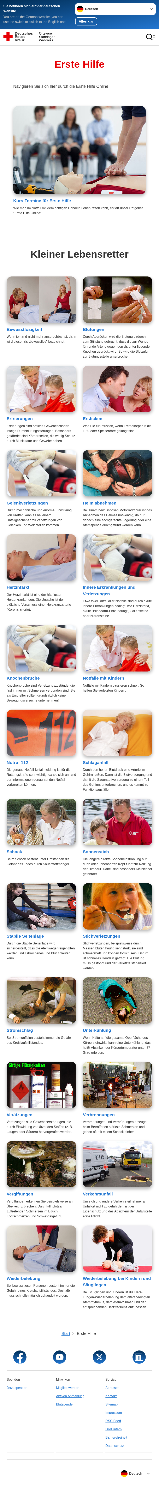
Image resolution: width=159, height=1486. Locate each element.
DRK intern (113, 1429)
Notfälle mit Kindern (103, 678)
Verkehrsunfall (98, 1194)
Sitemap (111, 1404)
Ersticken (92, 418)
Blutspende (64, 1404)
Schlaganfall (95, 762)
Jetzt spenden (17, 1388)
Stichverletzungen (101, 936)
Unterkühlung (97, 1030)
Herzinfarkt (18, 587)
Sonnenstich (96, 851)
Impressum (113, 1412)
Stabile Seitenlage (25, 936)
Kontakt (111, 1396)
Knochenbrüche (23, 678)
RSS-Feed (113, 1421)
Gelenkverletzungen (27, 503)
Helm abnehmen (99, 503)
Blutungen (93, 329)
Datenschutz (114, 1446)
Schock (14, 851)
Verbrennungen (99, 1114)
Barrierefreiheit (116, 1437)
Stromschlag (20, 1030)
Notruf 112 (17, 762)
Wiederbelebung (23, 1278)
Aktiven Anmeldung (70, 1396)
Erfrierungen (20, 418)
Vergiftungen (20, 1194)
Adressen (112, 1388)
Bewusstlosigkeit (24, 329)
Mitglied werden (67, 1388)
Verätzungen (20, 1114)
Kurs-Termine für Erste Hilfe (42, 200)
